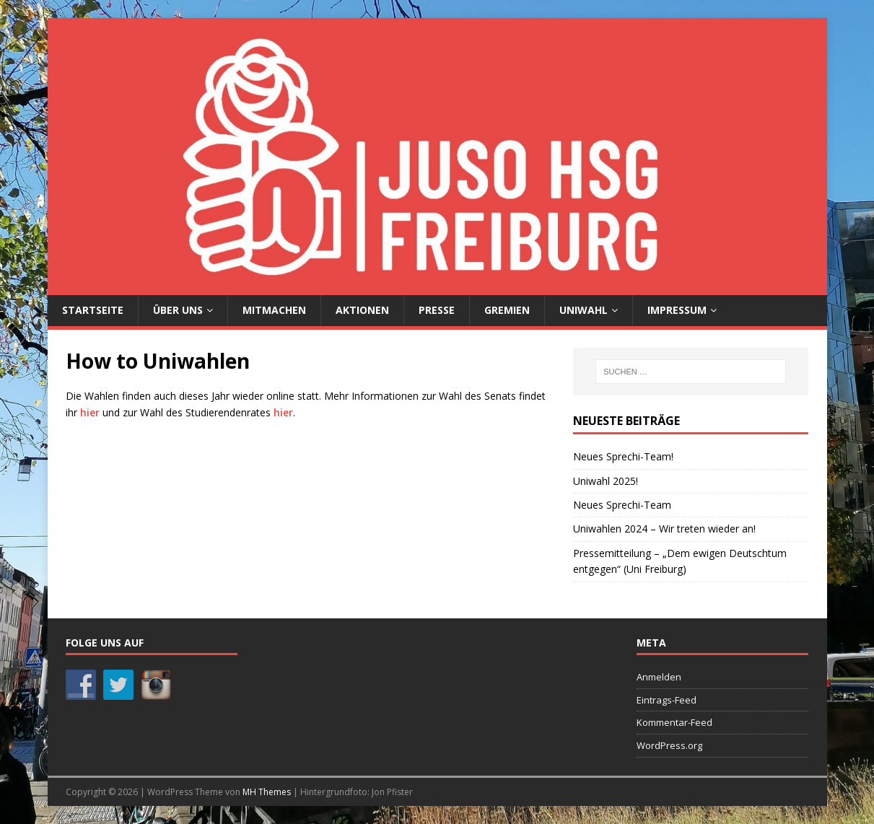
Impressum (677, 310)
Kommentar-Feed (674, 722)
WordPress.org (669, 745)
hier (90, 412)
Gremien (507, 310)
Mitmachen (274, 310)
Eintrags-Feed (666, 699)
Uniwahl (583, 310)
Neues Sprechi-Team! (623, 456)
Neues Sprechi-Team (622, 505)
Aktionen (362, 310)
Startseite (92, 310)
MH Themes (266, 792)
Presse (437, 310)
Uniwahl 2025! (605, 481)
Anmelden (659, 676)
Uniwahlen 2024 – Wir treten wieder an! (664, 528)
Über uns (178, 310)
